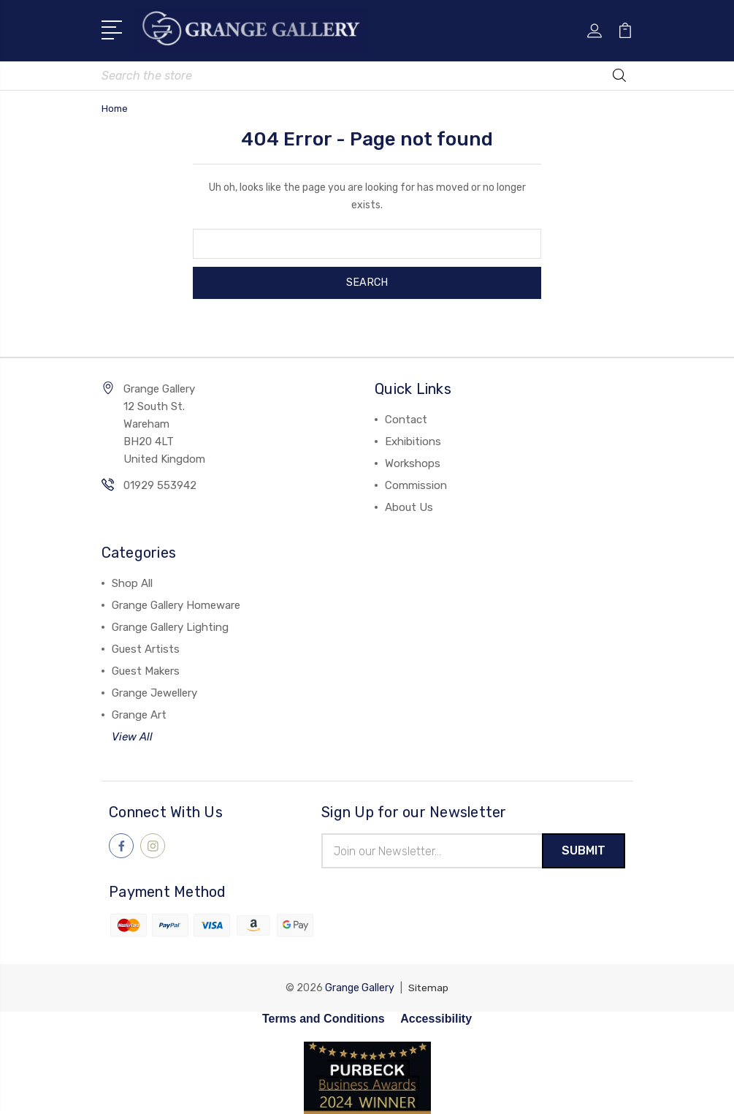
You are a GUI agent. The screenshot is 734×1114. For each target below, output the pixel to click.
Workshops (412, 462)
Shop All (132, 581)
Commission (416, 483)
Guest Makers (146, 669)
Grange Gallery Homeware (176, 603)
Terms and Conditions (323, 1018)
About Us (409, 505)
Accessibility (436, 1018)
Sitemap (428, 987)
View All (132, 735)
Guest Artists (146, 647)
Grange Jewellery (154, 691)
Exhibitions (413, 440)
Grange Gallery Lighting (170, 625)
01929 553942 (159, 483)
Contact (406, 418)
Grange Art (139, 713)
